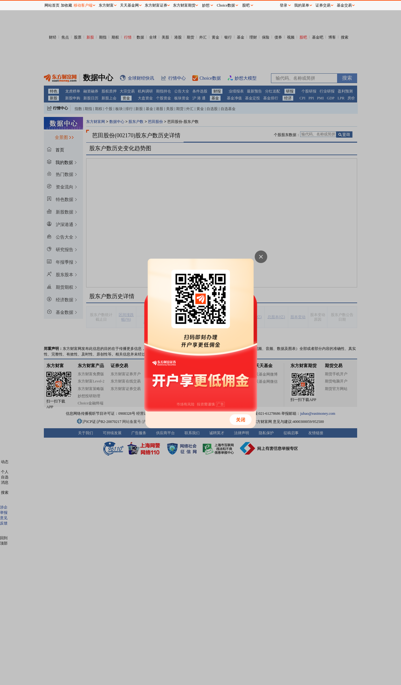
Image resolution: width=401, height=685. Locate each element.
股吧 (246, 5)
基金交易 (344, 5)
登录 (283, 5)
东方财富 (106, 5)
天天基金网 (129, 5)
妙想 (206, 5)
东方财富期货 (184, 5)
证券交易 (323, 5)
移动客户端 (83, 5)
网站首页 (52, 5)
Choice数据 (226, 5)
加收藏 (66, 5)
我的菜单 (301, 5)
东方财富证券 (156, 5)
